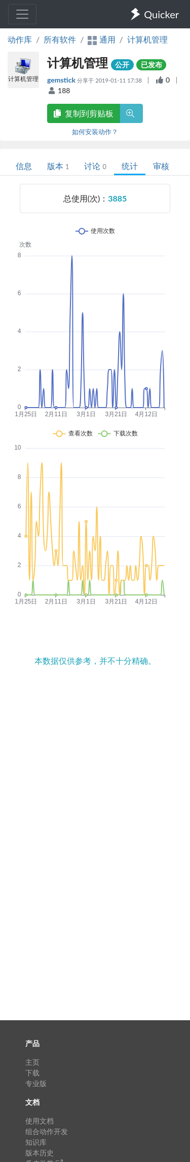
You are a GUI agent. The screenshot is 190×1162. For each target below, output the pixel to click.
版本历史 (39, 1152)
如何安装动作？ (95, 132)
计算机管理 (147, 39)
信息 (24, 166)
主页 (32, 1062)
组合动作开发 (46, 1131)
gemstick (62, 79)
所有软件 (60, 39)
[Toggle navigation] (22, 14)
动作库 (20, 39)
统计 (130, 166)
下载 (32, 1072)
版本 (58, 166)
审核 (161, 166)
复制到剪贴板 (83, 113)
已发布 (151, 64)
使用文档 (39, 1120)
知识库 (36, 1142)
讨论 (95, 166)
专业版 (36, 1083)
